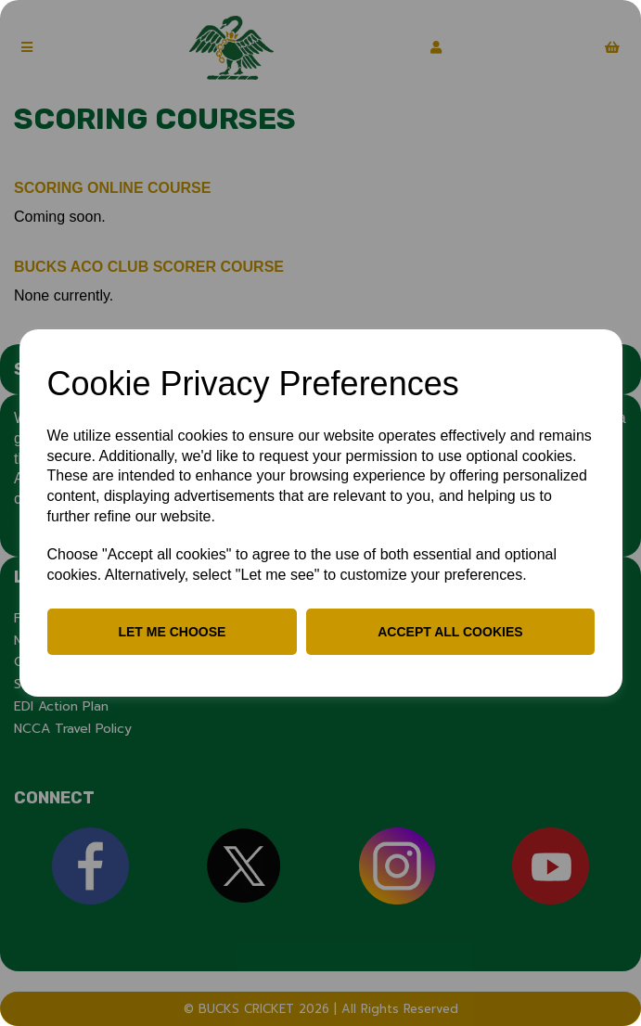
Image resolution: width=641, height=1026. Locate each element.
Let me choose (171, 631)
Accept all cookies (450, 631)
